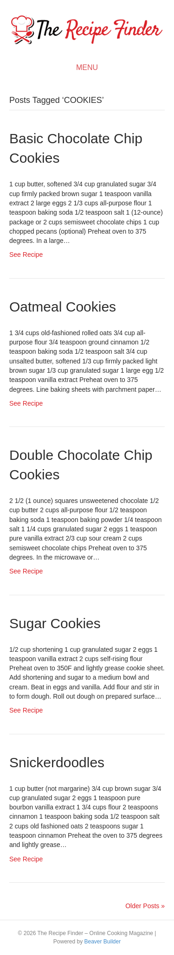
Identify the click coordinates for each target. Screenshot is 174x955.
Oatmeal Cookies (62, 306)
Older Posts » (145, 906)
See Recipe (26, 254)
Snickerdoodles (56, 762)
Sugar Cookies (55, 623)
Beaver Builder (102, 941)
